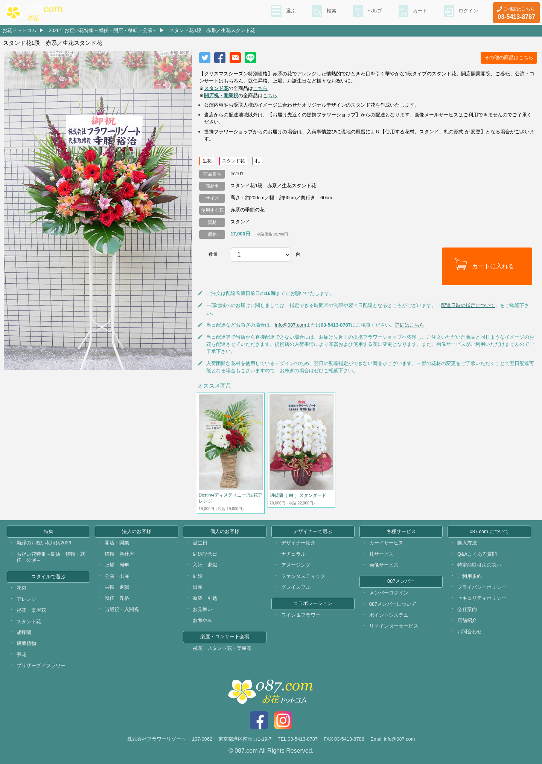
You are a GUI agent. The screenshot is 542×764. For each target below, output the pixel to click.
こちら (260, 88)
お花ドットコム (19, 30)
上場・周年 (117, 565)
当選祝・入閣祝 (122, 609)
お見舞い (202, 609)
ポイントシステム (388, 615)
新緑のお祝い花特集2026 (44, 542)
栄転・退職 (117, 587)
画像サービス (384, 565)
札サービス (381, 554)
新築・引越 (205, 598)
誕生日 (200, 542)
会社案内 (467, 609)
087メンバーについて (392, 604)
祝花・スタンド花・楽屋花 (222, 648)
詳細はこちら (409, 325)
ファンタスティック (303, 576)
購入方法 (467, 542)
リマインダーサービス (393, 626)
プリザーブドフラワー (41, 665)
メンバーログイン (388, 593)
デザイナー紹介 (298, 542)
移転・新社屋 (119, 554)
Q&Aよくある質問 (477, 554)
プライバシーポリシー (481, 587)
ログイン (467, 12)
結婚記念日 (205, 554)
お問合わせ (469, 631)
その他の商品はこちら (508, 57)
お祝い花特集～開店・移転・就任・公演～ (51, 557)
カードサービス (386, 542)
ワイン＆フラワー (300, 615)
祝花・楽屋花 (31, 610)
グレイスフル (296, 587)
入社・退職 (205, 565)
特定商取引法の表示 (479, 565)
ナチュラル (293, 554)
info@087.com (290, 325)
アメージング (296, 565)
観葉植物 (26, 643)
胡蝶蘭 (24, 632)
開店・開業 (117, 542)
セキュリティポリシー (481, 598)
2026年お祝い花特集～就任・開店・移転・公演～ (103, 30)
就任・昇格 (117, 598)
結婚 (197, 576)
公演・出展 (117, 576)
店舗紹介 (467, 620)
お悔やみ (202, 620)
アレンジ (26, 599)
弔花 (21, 654)
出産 (197, 587)
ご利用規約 (469, 576)
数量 (213, 254)
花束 (21, 588)
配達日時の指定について (468, 305)
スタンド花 (29, 621)
